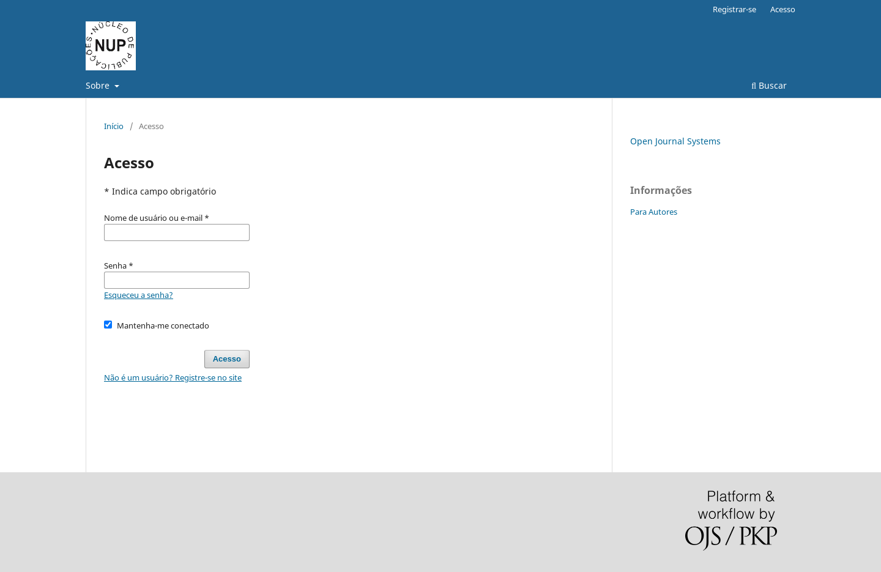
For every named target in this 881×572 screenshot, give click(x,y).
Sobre (99, 85)
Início (114, 126)
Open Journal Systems (675, 141)
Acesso (782, 9)
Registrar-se (734, 9)
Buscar (769, 85)
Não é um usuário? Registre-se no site (173, 377)
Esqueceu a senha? (138, 294)
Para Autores (653, 211)
